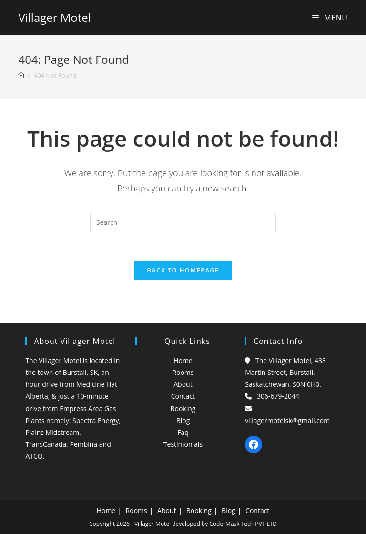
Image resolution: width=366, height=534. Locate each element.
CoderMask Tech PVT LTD (243, 524)
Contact (183, 396)
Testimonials (183, 444)
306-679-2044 (278, 396)
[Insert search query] (183, 222)
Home (183, 360)
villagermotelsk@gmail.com (287, 420)
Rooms (182, 372)
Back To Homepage (183, 270)
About (182, 384)
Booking (182, 408)
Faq (183, 432)
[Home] (21, 75)
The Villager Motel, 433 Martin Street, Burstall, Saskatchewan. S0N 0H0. (285, 372)
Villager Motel (54, 17)
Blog (183, 420)
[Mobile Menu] (330, 17)
